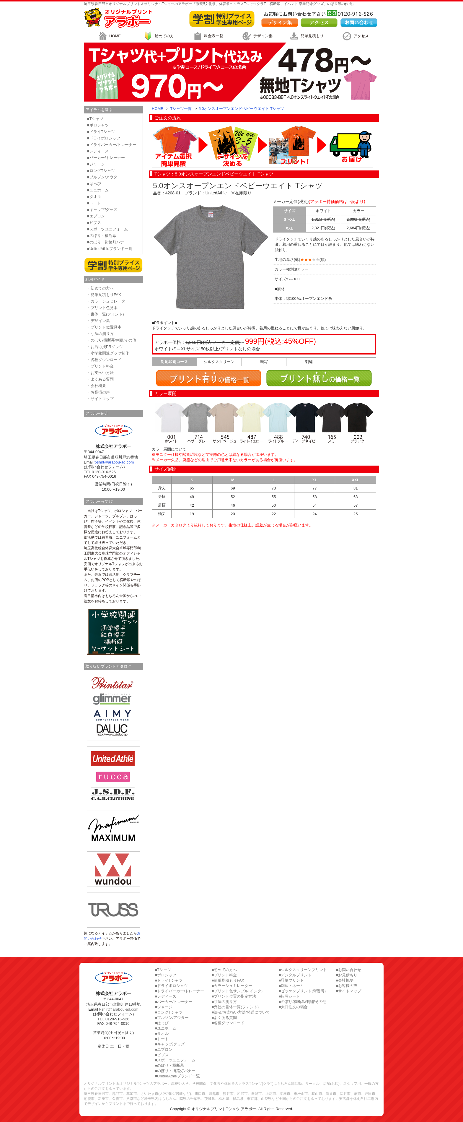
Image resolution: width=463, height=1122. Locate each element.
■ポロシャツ (98, 125)
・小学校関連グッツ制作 (108, 353)
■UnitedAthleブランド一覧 (109, 248)
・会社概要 (96, 385)
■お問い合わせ (348, 969)
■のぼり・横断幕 (101, 235)
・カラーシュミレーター (108, 301)
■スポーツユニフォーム (107, 229)
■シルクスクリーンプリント (303, 969)
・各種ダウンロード (104, 359)
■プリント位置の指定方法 (233, 996)
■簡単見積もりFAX (227, 980)
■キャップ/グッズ (102, 209)
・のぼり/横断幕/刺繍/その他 (111, 340)
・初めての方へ (100, 288)
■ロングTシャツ (101, 170)
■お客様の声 (346, 985)
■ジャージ (96, 164)
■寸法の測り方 (224, 1001)
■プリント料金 (224, 975)
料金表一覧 (207, 36)
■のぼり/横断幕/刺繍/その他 (303, 1001)
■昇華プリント (291, 980)
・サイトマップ (100, 398)
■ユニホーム (98, 190)
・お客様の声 (98, 392)
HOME (108, 36)
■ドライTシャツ (101, 131)
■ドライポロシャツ (103, 138)
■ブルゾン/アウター (104, 177)
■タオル (94, 196)
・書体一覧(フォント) (105, 314)
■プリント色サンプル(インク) (237, 991)
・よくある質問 (100, 379)
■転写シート (289, 996)
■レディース (98, 151)
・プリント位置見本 (104, 327)
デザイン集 (256, 36)
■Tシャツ (95, 118)
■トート (94, 203)
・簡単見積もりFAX (104, 294)
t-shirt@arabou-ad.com (114, 462)
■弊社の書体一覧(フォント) (235, 1007)
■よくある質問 (224, 1017)
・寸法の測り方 (100, 333)
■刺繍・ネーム (291, 985)
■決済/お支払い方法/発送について (240, 1012)
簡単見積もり (306, 36)
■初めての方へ (224, 969)
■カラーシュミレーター (231, 985)
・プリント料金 (100, 366)
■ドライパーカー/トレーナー (111, 144)
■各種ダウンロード (227, 1023)
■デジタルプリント (295, 975)
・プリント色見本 (102, 307)
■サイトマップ (348, 991)
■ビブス (94, 222)
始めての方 (158, 36)
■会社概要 (344, 980)
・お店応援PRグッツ (105, 346)
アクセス (354, 36)
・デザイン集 (98, 320)
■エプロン (96, 216)
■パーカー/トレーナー (106, 157)
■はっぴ (94, 183)
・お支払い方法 (100, 372)
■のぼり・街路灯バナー (107, 242)
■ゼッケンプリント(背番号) (302, 991)
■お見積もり (346, 975)
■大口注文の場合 (293, 1007)
